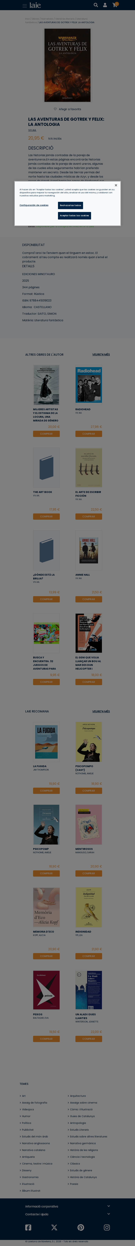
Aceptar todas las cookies (74, 215)
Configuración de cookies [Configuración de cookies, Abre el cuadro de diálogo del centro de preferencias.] (34, 205)
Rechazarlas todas (70, 205)
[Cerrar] (116, 185)
